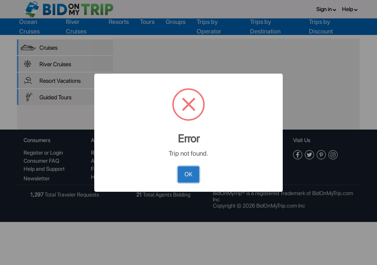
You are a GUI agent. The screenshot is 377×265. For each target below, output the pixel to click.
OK (188, 174)
